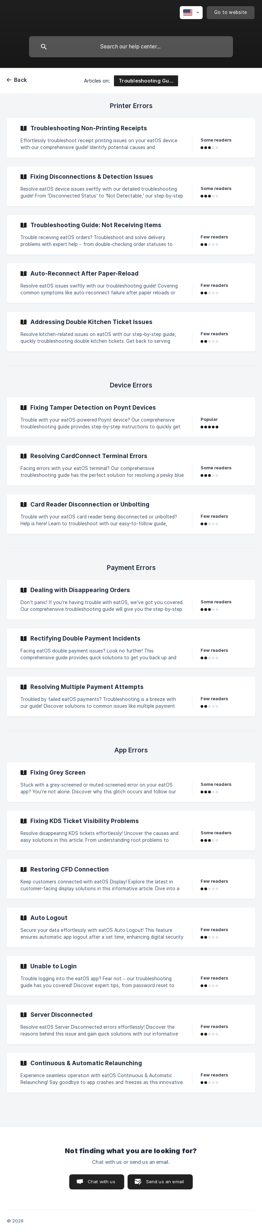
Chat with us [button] (101, 1181)
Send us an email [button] (165, 1181)
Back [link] (20, 80)
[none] (191, 12)
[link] (131, 138)
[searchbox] (131, 46)
